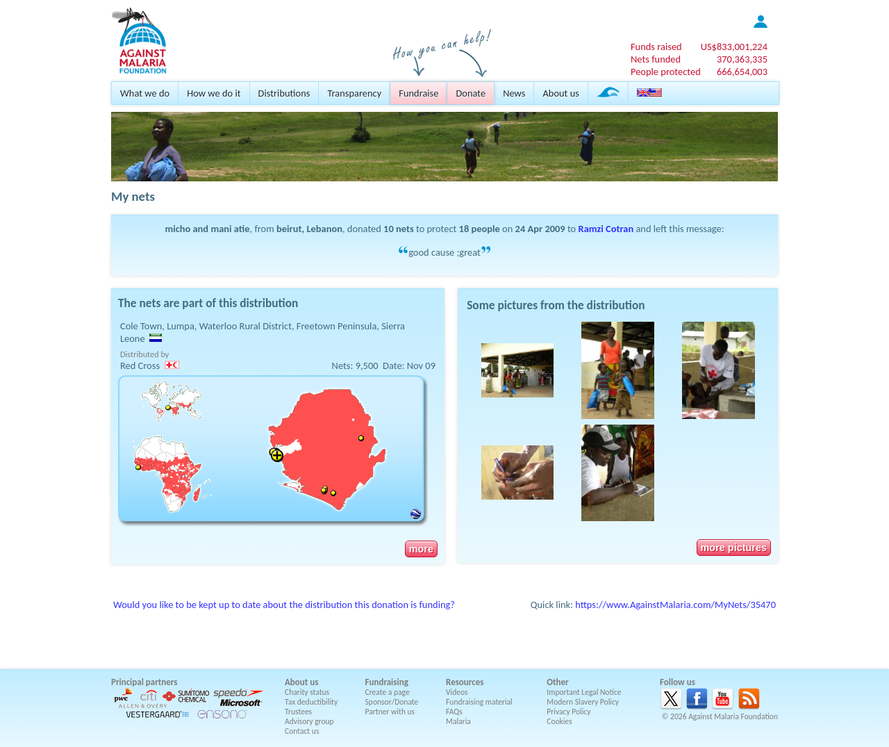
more (421, 549)
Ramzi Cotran (606, 228)
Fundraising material (479, 702)
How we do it (213, 93)
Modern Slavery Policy (583, 702)
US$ (734, 46)
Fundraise (418, 93)
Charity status (307, 692)
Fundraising (386, 682)
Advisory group (309, 721)
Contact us (302, 731)
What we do (144, 93)
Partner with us (390, 711)
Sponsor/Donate (392, 702)
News (514, 93)
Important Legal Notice (584, 692)
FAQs (454, 711)
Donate (470, 93)
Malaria (458, 721)
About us (560, 93)
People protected (666, 71)
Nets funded (656, 59)
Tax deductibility (311, 702)
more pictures (734, 547)
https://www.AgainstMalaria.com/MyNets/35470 (675, 604)
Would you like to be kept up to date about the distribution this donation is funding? (284, 604)
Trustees (298, 711)
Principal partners (144, 682)
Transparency (354, 93)
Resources (464, 682)
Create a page (387, 692)
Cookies (559, 721)
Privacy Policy (568, 711)
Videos (457, 692)
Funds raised (656, 46)
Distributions (284, 93)
